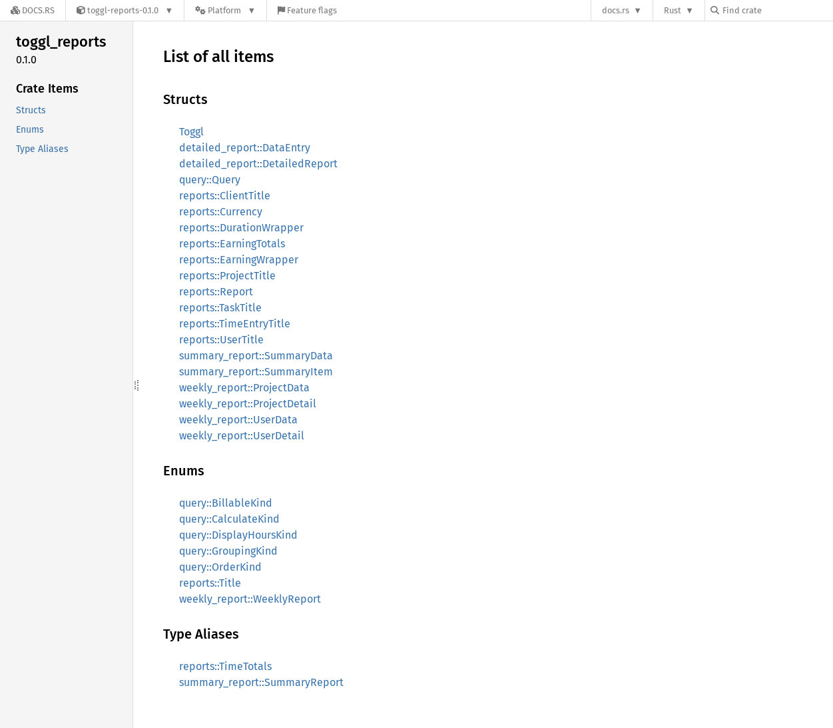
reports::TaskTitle (220, 307)
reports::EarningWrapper (238, 259)
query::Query (209, 179)
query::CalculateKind (229, 519)
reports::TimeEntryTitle (234, 323)
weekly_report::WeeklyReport (250, 599)
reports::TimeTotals (225, 666)
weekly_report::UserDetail (241, 435)
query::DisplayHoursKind (238, 535)
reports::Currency (220, 211)
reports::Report (216, 291)
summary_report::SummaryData (256, 355)
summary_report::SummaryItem (256, 371)
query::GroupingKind (228, 551)
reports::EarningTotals (232, 243)
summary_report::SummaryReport (261, 682)
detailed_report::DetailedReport (258, 163)
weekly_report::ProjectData (244, 387)
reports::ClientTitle (224, 195)
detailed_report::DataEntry (244, 147)
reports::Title (210, 583)
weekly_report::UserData (238, 419)
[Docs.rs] (32, 10)
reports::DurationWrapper (241, 227)
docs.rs (615, 10)
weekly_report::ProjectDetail (247, 403)
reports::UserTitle (221, 339)
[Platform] (225, 10)
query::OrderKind (220, 567)
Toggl (191, 131)
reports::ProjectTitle (227, 275)
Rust (672, 10)
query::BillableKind (225, 503)
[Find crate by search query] (777, 10)
